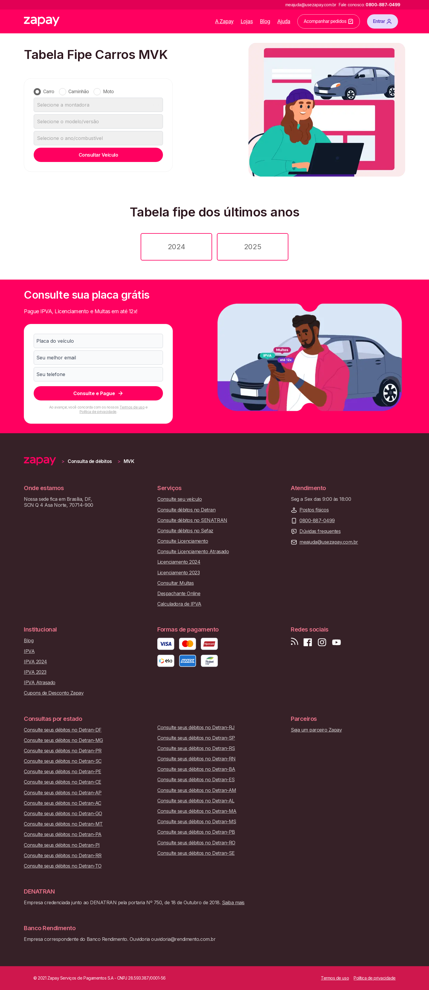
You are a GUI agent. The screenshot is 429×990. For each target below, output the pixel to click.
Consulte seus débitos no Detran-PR (63, 751)
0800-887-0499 (317, 520)
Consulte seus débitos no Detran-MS (196, 821)
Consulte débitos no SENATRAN (192, 520)
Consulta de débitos (90, 461)
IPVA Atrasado (39, 682)
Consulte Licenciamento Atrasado (193, 551)
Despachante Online (178, 593)
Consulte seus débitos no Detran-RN (196, 759)
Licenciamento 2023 (178, 573)
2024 (176, 246)
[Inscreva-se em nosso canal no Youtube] (336, 642)
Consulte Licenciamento (182, 541)
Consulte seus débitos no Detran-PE (62, 771)
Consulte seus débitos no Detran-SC (63, 761)
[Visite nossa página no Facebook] (308, 642)
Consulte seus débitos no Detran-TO (63, 866)
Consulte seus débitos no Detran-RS (196, 748)
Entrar (382, 21)
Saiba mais (233, 902)
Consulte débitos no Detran (186, 510)
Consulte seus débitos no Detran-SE (196, 853)
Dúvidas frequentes (320, 531)
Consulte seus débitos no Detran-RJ (196, 727)
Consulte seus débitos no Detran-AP (63, 793)
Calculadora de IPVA (179, 604)
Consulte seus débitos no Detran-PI (62, 845)
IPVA (29, 651)
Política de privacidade (98, 411)
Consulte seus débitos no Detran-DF (63, 730)
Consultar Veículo (98, 155)
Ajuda (283, 21)
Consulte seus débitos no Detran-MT (63, 824)
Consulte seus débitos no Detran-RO (196, 843)
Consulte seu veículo (179, 499)
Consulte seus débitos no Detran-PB (196, 832)
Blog (265, 21)
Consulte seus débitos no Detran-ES (196, 779)
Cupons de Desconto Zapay (53, 693)
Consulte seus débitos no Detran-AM (196, 790)
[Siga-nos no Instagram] (322, 642)
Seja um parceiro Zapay (316, 730)
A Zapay (224, 21)
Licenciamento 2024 (178, 562)
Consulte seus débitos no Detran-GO (63, 813)
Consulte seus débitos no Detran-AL (195, 801)
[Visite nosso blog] (294, 642)
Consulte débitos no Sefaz (185, 531)
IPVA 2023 (35, 672)
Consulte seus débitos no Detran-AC (62, 803)
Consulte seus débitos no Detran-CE (62, 782)
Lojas (247, 21)
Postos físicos (314, 510)
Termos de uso (131, 407)
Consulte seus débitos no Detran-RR (63, 855)
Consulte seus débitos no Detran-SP (196, 738)
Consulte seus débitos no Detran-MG (63, 740)
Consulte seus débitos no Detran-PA (63, 834)
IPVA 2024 (35, 662)
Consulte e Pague (98, 393)
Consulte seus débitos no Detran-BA (196, 769)
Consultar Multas (175, 583)
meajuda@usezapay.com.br (328, 542)
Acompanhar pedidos (329, 21)
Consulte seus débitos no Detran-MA (197, 811)
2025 (252, 246)
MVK (129, 461)
